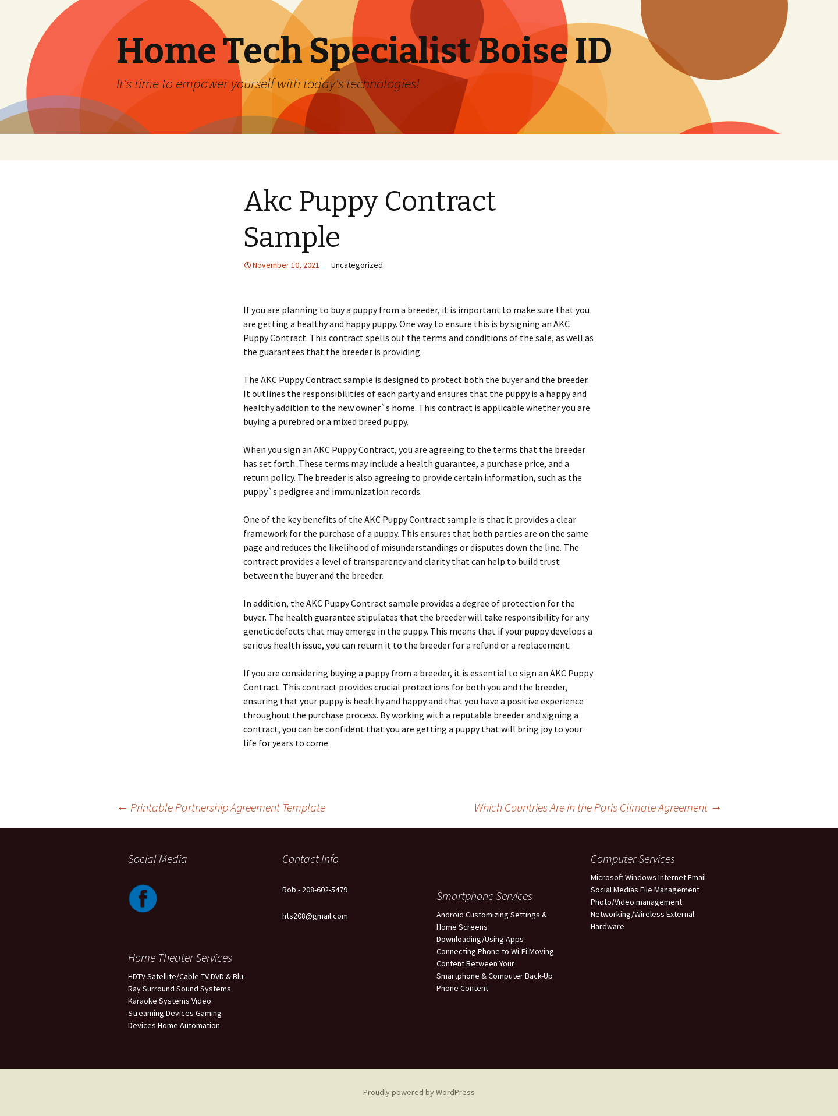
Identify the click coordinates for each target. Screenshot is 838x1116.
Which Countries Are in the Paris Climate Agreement (598, 807)
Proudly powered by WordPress (419, 1092)
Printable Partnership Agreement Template (220, 807)
